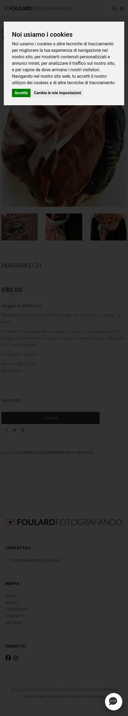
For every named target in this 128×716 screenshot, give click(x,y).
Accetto (21, 93)
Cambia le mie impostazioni (57, 93)
